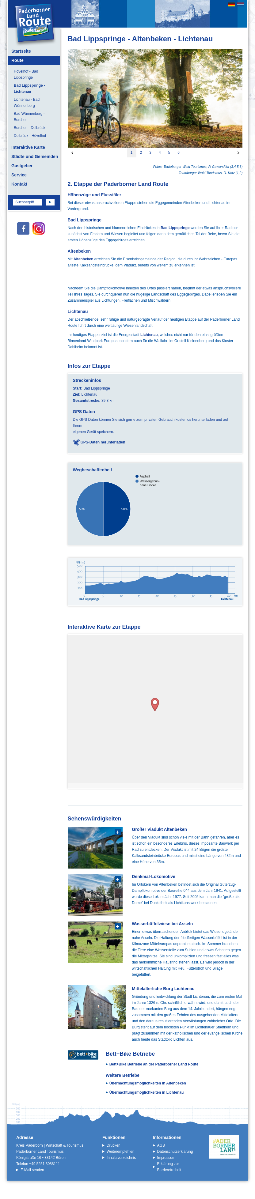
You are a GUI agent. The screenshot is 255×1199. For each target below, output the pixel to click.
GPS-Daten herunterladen (103, 442)
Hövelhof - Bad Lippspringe (26, 74)
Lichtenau (149, 335)
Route (17, 60)
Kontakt (19, 184)
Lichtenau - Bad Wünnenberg (27, 102)
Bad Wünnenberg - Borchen (29, 116)
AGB (161, 1145)
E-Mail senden (32, 1170)
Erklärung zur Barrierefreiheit (169, 1167)
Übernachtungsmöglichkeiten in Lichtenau (146, 1092)
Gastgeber (21, 165)
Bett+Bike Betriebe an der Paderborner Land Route (153, 1064)
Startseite (21, 51)
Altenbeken (83, 259)
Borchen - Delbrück (29, 128)
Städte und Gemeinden (34, 156)
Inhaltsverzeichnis (121, 1158)
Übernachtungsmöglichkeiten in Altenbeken (147, 1083)
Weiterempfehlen (121, 1151)
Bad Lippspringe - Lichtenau (29, 88)
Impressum (166, 1158)
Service (19, 174)
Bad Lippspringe (175, 228)
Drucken (113, 1145)
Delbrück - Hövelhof (30, 136)
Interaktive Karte (28, 147)
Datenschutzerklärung (175, 1151)
